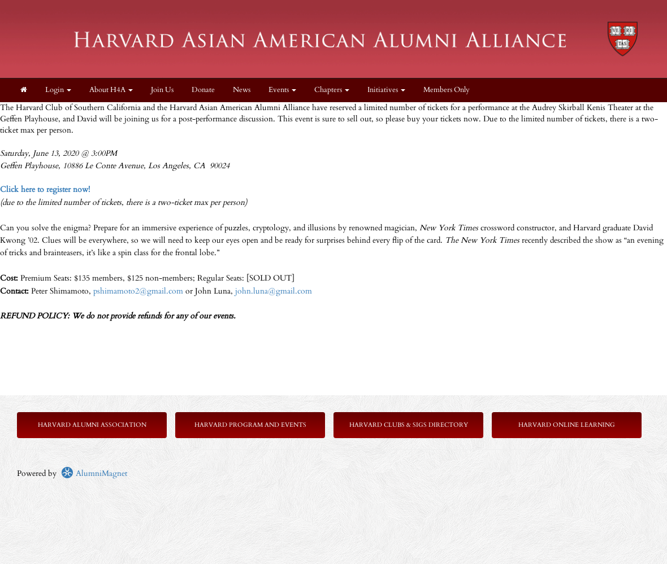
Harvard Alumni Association (92, 425)
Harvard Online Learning (566, 425)
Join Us (162, 90)
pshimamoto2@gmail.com (138, 291)
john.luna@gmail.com (273, 291)
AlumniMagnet (94, 473)
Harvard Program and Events (250, 425)
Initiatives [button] (386, 90)
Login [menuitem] (58, 90)
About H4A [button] (111, 90)
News (241, 90)
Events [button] (282, 90)
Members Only (446, 90)
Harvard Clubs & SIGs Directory (408, 425)
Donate (203, 90)
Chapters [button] (331, 90)
